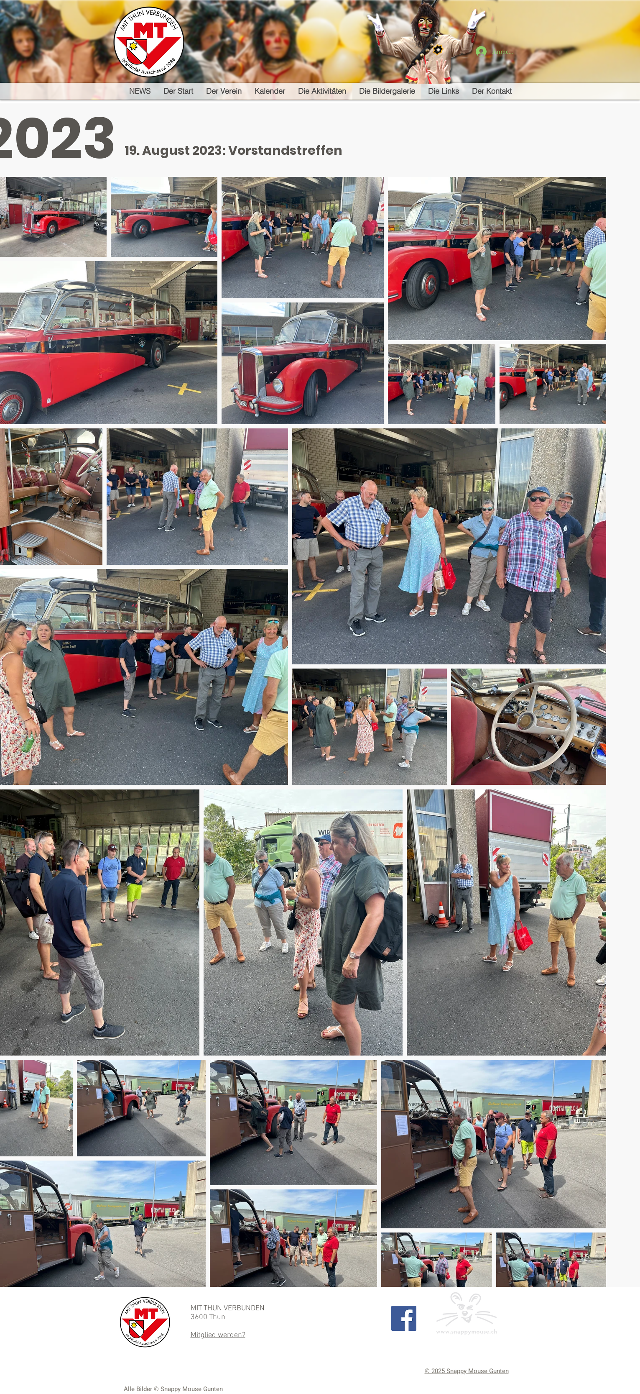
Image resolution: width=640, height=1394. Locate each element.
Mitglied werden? (218, 1335)
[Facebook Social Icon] (403, 1318)
